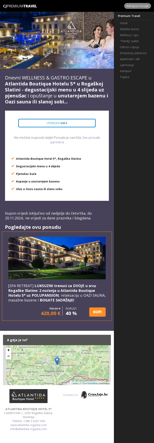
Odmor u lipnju (129, 47)
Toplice (124, 77)
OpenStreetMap (90, 383)
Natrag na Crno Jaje (138, 6)
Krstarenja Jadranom (133, 53)
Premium (13, 6)
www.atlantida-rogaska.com (28, 425)
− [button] (8, 357)
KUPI (97, 311)
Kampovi (125, 71)
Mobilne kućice (129, 29)
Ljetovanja (127, 65)
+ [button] (8, 351)
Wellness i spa (129, 35)
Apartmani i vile (130, 59)
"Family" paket (129, 41)
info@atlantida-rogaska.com (28, 429)
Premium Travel (129, 16)
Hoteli (124, 23)
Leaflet (75, 383)
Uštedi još (57, 123)
